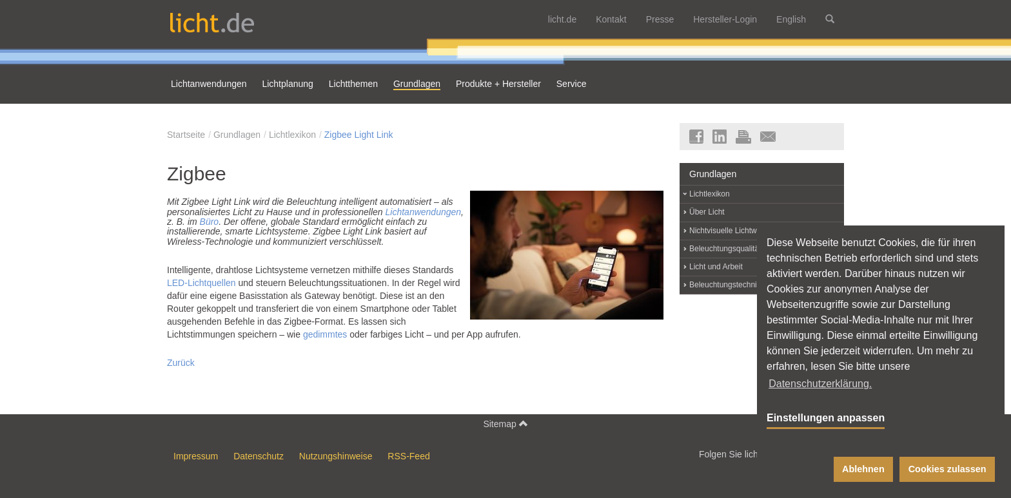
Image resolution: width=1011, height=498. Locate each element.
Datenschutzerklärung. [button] (820, 383)
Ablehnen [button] (863, 469)
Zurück (181, 363)
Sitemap (505, 423)
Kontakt (611, 19)
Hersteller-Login (725, 19)
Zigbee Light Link (358, 134)
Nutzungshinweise (336, 456)
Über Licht (707, 211)
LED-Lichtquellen (201, 283)
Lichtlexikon (292, 134)
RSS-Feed (408, 456)
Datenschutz (258, 456)
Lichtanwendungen (424, 212)
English (791, 19)
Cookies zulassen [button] (947, 469)
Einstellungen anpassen (826, 417)
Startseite (186, 134)
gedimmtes (325, 334)
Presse (660, 19)
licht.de (562, 19)
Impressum (195, 456)
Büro (209, 221)
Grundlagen (236, 134)
